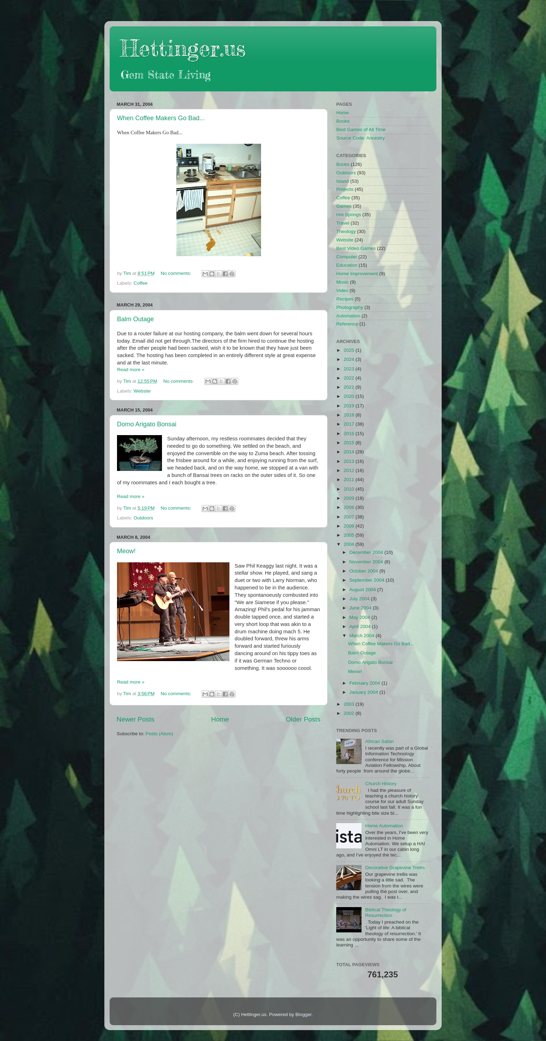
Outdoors (143, 517)
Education (346, 265)
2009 (350, 498)
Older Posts (303, 719)
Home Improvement (357, 273)
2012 (350, 470)
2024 (350, 359)
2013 (350, 461)
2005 (350, 535)
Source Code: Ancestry (360, 138)
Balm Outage (135, 319)
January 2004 (364, 692)
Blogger (303, 1014)
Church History (380, 783)
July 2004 (360, 598)
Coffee (141, 283)
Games (344, 206)
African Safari (379, 741)
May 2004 (360, 617)
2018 (350, 415)
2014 (350, 451)
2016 (350, 433)
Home (220, 719)
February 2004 (365, 683)
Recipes (344, 299)
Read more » (130, 369)
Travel (342, 223)
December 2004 (366, 552)
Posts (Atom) (159, 733)
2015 (350, 442)
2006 (350, 526)
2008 (350, 507)
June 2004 (361, 607)
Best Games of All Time (360, 129)
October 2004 (364, 571)
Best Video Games (356, 248)
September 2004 (367, 580)
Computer (346, 256)
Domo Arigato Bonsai (146, 424)
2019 (350, 405)
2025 (350, 350)
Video (342, 290)
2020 (350, 396)
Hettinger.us (183, 48)
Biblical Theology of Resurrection (385, 912)
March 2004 (362, 635)
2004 (350, 544)
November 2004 (366, 561)
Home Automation (384, 825)
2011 (350, 479)
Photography (349, 307)
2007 (350, 516)
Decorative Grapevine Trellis (395, 867)
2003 (350, 704)
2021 (350, 387)
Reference (347, 323)
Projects (344, 189)
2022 (350, 378)
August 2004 (363, 589)
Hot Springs (348, 214)
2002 (350, 713)
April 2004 (360, 626)
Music (342, 282)
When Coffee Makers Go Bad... (161, 118)
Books (343, 121)
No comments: (177, 273)
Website (142, 391)
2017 (350, 424)
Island (342, 181)
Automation (348, 315)
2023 (350, 368)
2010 (350, 489)
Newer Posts (135, 719)
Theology (346, 231)
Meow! (126, 551)
